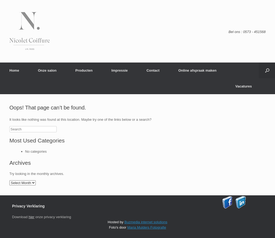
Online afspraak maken (197, 70)
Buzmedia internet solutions (145, 222)
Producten (83, 70)
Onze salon (47, 70)
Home (14, 70)
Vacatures (243, 86)
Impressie (119, 70)
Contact (152, 70)
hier (31, 217)
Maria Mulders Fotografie (146, 227)
